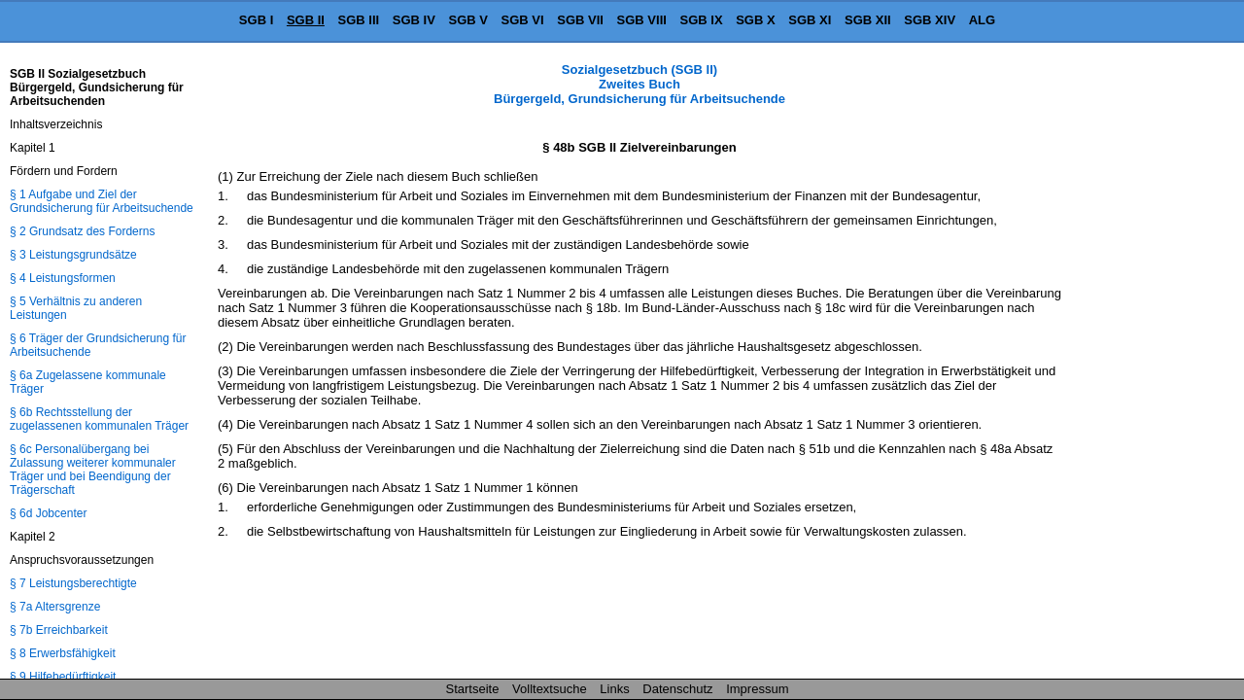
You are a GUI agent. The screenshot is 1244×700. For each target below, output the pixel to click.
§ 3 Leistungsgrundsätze (73, 255)
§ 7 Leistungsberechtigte (73, 583)
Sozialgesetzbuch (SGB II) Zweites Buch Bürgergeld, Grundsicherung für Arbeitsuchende (639, 84)
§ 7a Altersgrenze (55, 606)
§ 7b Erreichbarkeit (59, 630)
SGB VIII (642, 20)
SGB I (256, 20)
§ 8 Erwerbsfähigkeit (63, 653)
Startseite (473, 689)
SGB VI (522, 20)
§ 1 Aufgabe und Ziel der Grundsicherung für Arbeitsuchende (101, 201)
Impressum (757, 689)
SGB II (306, 20)
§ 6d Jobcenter (48, 513)
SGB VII (580, 20)
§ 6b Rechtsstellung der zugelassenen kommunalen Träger (99, 419)
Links (614, 689)
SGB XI (809, 20)
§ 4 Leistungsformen (63, 278)
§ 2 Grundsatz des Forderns (82, 231)
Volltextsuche (549, 689)
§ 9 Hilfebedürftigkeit (63, 676)
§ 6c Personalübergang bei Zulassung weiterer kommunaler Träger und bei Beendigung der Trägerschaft (93, 469)
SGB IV (414, 20)
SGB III (359, 20)
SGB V (467, 20)
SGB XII (868, 20)
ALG (982, 20)
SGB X (755, 20)
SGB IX (701, 20)
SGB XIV (929, 20)
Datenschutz (677, 689)
